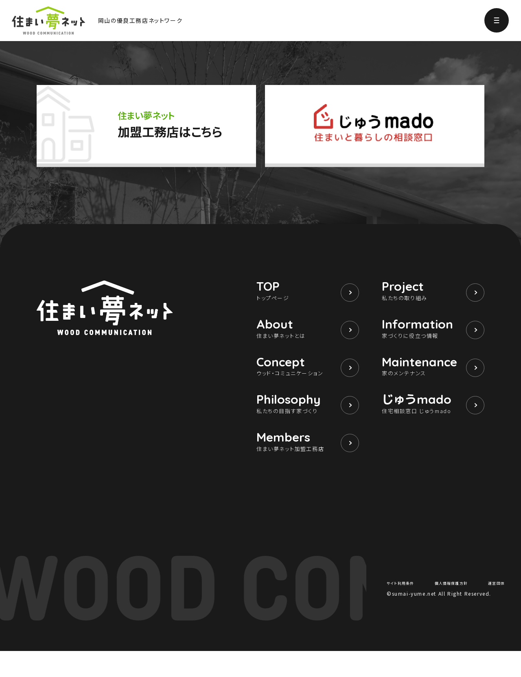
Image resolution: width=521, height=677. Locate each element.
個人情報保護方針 (453, 608)
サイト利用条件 (405, 608)
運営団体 (494, 608)
